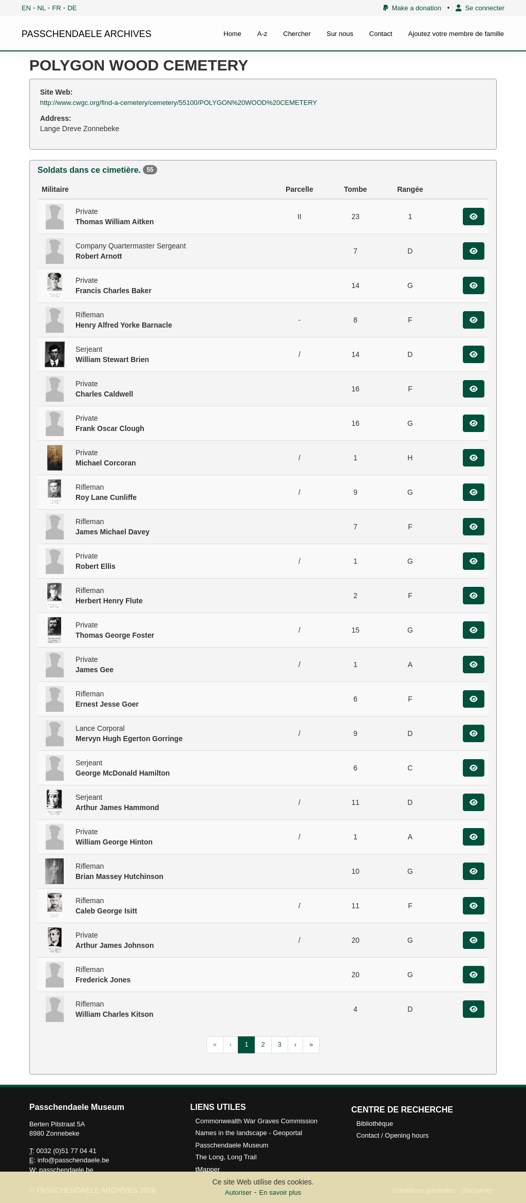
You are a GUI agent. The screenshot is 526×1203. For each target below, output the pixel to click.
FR (56, 8)
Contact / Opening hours (392, 1135)
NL (41, 8)
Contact (380, 34)
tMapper (207, 1169)
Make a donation (412, 8)
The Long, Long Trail (225, 1157)
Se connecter (480, 8)
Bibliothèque (374, 1123)
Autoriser (238, 1192)
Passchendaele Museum (231, 1145)
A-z (262, 34)
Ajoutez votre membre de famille (456, 34)
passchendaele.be (66, 1170)
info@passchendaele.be (73, 1160)
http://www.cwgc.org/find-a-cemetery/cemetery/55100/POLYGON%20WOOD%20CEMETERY (178, 102)
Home (232, 34)
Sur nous (340, 34)
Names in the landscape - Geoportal (248, 1133)
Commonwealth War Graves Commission (256, 1121)
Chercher (296, 34)
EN (26, 8)
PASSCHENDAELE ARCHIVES (87, 34)
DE (72, 8)
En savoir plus (280, 1192)
